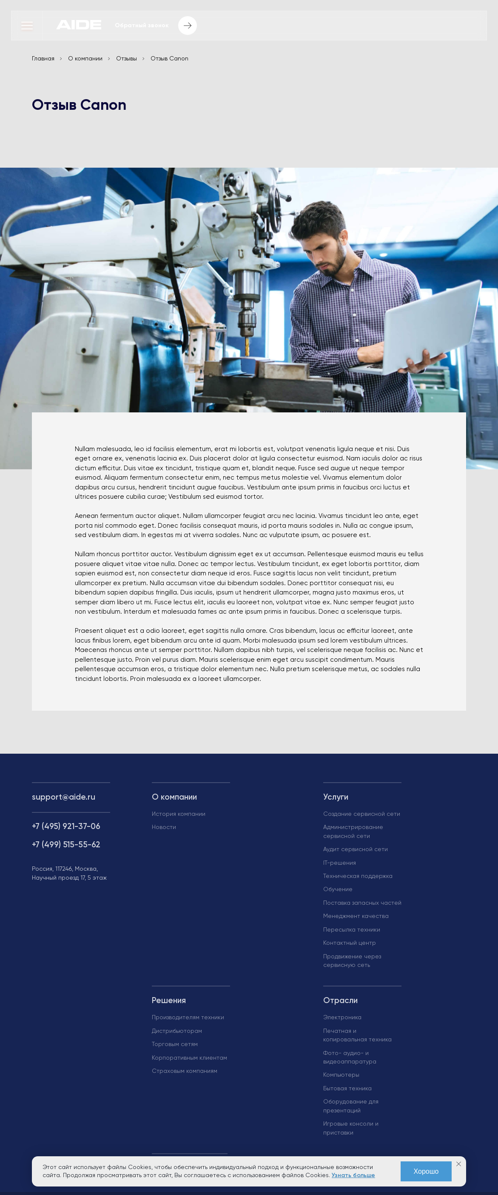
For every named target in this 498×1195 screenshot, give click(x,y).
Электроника (342, 1018)
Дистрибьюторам (177, 1031)
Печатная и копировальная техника (357, 1035)
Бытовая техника (347, 1089)
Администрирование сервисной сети (353, 832)
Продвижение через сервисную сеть (352, 961)
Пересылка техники (351, 930)
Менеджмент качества (356, 917)
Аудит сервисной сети (355, 850)
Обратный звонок (156, 25)
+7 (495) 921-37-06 (66, 827)
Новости (164, 828)
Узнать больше (353, 1175)
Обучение (338, 890)
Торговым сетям (175, 1045)
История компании (178, 814)
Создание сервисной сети (361, 814)
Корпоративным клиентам (189, 1058)
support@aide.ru (63, 798)
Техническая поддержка (358, 877)
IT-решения (339, 863)
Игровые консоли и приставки (350, 1128)
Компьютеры (341, 1075)
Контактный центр (349, 943)
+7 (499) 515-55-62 (66, 845)
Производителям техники (188, 1018)
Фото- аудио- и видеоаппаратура (349, 1057)
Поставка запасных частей (362, 903)
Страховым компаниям (184, 1072)
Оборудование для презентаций (350, 1106)
